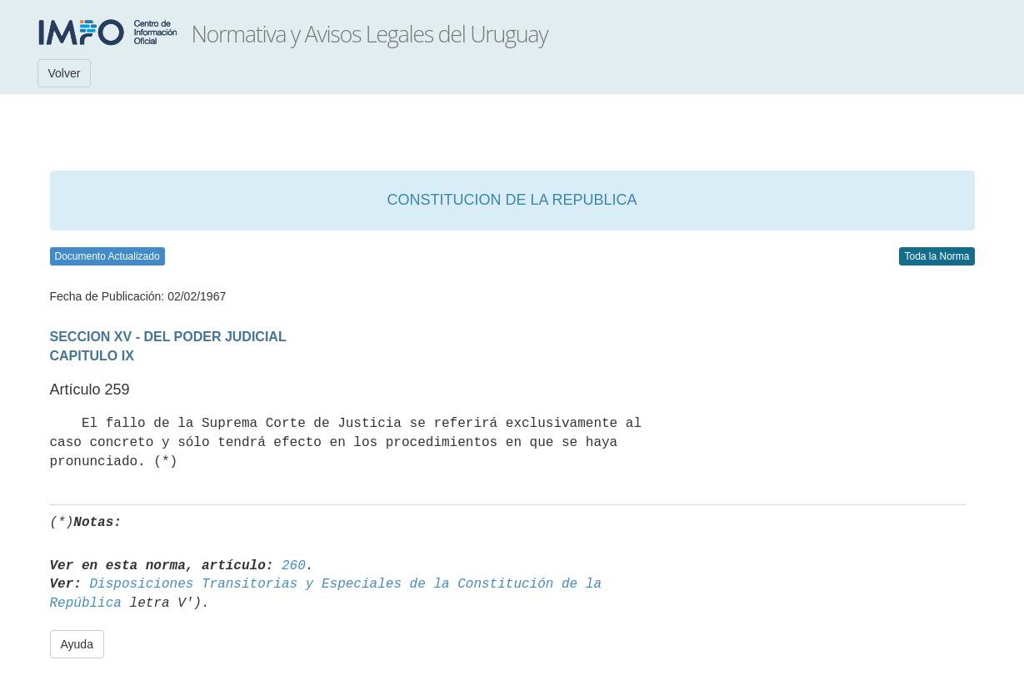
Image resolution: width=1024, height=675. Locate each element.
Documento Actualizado (107, 256)
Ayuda (77, 644)
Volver (64, 73)
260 (294, 565)
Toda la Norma (936, 256)
